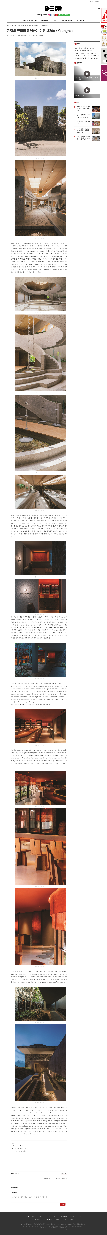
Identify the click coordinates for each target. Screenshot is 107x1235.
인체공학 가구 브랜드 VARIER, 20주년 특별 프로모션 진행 (87, 55)
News (55, 20)
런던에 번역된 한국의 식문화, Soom (84, 48)
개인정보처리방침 (36, 1219)
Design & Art (45, 20)
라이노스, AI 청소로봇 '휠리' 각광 (83, 50)
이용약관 (79, 1217)
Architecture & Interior (30, 20)
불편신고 (64, 1219)
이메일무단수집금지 (47, 1219)
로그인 (91, 1)
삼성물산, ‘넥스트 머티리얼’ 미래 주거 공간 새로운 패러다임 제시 (87, 53)
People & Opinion (67, 20)
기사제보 (41, 1217)
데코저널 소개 (64, 1217)
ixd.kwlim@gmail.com (66, 1229)
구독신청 (48, 1217)
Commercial (45, 26)
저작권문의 (72, 1219)
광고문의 (55, 1217)
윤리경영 (57, 1219)
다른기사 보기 (64, 1173)
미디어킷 (72, 1217)
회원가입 (97, 1)
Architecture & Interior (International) (25, 26)
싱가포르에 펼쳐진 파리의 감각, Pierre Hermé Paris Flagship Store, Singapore (87, 58)
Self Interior (80, 20)
